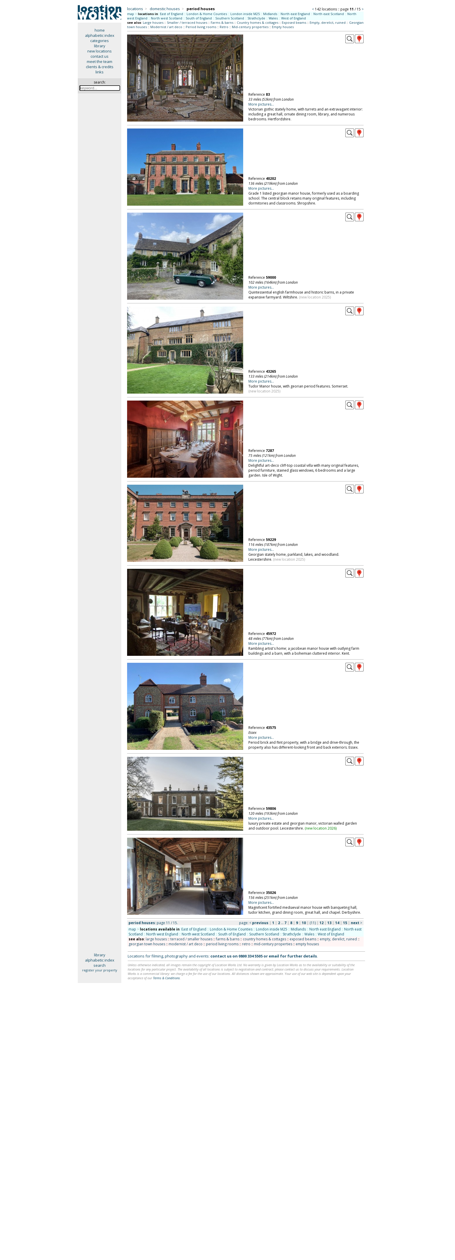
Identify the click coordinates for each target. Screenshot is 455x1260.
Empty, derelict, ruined (328, 22)
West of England (293, 18)
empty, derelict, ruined (338, 939)
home (100, 30)
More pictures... (261, 104)
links (99, 72)
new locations (99, 51)
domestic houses (165, 8)
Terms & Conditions (166, 978)
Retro (224, 27)
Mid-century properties (250, 27)
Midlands (270, 14)
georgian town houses (147, 944)
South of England (199, 18)
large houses (156, 939)
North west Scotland (166, 18)
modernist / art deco (186, 944)
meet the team (99, 61)
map (130, 14)
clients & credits (99, 66)
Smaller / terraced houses (187, 22)
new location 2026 (321, 828)
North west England (162, 934)
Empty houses (283, 27)
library (99, 45)
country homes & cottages (264, 939)
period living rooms (222, 944)
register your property (99, 970)
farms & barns (227, 939)
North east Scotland (328, 14)
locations (135, 8)
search (99, 965)
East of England (171, 14)
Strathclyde (256, 18)
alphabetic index (99, 35)
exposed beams (303, 939)
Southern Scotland (229, 18)
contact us (100, 56)
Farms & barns (222, 22)
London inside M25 (245, 14)
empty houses (307, 944)
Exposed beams (294, 22)
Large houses (153, 22)
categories (99, 40)
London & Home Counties (207, 14)
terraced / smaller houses (191, 939)
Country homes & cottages (257, 22)
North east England (295, 14)
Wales (273, 18)
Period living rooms (201, 27)
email (274, 956)
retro (246, 944)
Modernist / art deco (166, 27)
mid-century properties (273, 944)
